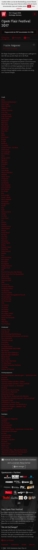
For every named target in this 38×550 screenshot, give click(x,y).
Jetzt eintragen (19, 466)
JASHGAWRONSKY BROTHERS (10, 348)
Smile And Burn (6, 278)
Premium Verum (6, 247)
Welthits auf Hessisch (7, 369)
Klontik (3, 205)
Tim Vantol (4, 307)
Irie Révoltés (5, 183)
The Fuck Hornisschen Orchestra (11, 365)
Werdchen (4, 411)
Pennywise (4, 241)
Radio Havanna (6, 251)
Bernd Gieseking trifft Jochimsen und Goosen (14, 336)
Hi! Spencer (4, 179)
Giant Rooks (5, 170)
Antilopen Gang (6, 114)
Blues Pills (4, 131)
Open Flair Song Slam (8, 439)
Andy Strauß (5, 332)
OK (29, 6)
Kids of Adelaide (6, 199)
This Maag (4, 367)
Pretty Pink (4, 249)
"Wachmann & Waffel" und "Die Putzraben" (14, 452)
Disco (3, 156)
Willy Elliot (4, 322)
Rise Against (5, 264)
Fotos (27, 38)
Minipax (3, 230)
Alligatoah (4, 108)
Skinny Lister (5, 276)
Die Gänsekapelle (6, 425)
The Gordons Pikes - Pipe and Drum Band (14, 450)
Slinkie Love (5, 446)
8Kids (3, 100)
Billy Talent (4, 125)
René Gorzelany (6, 257)
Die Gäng (4, 388)
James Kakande (6, 187)
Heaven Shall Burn (7, 172)
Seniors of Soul (5, 444)
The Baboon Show (7, 288)
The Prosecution (6, 301)
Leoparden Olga (6, 435)
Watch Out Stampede (7, 317)
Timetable (16, 38)
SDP (2, 270)
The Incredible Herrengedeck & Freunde (13, 295)
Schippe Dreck (5, 268)
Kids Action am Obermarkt (9, 392)
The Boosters (5, 290)
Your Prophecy (5, 324)
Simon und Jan (5, 359)
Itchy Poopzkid (5, 185)
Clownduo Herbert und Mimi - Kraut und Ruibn (15, 384)
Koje (2, 208)
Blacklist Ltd (5, 127)
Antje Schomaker (6, 116)
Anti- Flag (4, 112)
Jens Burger (4, 191)
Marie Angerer (5, 228)
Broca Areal (4, 137)
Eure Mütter (4, 342)
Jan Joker (4, 433)
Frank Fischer (5, 344)
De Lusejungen (5, 152)
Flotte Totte (4, 168)
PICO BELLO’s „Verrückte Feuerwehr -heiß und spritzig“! (18, 398)
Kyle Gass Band (6, 212)
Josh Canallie (5, 195)
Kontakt (24, 544)
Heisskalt (4, 174)
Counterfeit (4, 145)
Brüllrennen (4, 379)
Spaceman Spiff (6, 280)
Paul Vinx (4, 239)
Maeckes (4, 224)
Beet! (2, 417)
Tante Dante (5, 284)
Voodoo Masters (6, 315)
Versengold (4, 311)
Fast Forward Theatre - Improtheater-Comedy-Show (17, 429)
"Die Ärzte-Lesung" (7, 340)
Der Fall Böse (5, 154)
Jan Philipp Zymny (6, 346)
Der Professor (5, 423)
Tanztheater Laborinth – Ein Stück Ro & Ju (14, 404)
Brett (2, 133)
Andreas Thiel (5, 330)
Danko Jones (5, 150)
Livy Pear (4, 216)
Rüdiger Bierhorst (6, 266)
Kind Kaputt (4, 201)
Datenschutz (15, 544)
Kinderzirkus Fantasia (7, 394)
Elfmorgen (4, 162)
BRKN (3, 135)
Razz (2, 255)
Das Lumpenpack (6, 338)
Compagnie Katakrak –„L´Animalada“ (12, 386)
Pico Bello (4, 441)
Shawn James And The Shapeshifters (12, 274)
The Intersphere (6, 297)
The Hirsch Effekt (6, 293)
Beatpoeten (4, 121)
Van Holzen (4, 309)
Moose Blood (5, 232)
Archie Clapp (5, 118)
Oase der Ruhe (5, 437)
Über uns (32, 544)
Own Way (4, 237)
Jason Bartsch (5, 189)
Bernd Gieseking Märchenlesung (11, 334)
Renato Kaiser (5, 357)
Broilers (3, 139)
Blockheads (4, 129)
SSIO (2, 282)
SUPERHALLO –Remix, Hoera (10, 402)
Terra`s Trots (5, 448)
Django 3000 (5, 158)
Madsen (3, 222)
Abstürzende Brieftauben (8, 102)
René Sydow (5, 259)
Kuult (2, 210)
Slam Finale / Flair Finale (8, 361)
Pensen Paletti (5, 243)
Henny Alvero (5, 176)
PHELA (3, 245)
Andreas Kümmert (6, 110)
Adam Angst (5, 104)
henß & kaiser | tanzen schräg (10, 390)
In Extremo (4, 181)
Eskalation (4, 164)
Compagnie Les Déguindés (9, 419)
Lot (2, 220)
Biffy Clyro (4, 123)
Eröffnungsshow (6, 427)
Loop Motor (5, 218)
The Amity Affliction (7, 286)
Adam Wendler (5, 106)
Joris (2, 193)
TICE (2, 303)
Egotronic (4, 160)
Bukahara (4, 143)
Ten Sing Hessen (6, 363)
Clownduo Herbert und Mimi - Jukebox (13, 381)
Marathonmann (6, 226)
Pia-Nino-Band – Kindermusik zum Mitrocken (15, 396)
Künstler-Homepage (10, 48)
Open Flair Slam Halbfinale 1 (9, 353)
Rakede (3, 253)
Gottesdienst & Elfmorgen (9, 431)
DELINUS (4, 421)
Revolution (4, 261)
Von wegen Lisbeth (7, 313)
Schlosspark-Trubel (7, 400)
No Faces (4, 235)
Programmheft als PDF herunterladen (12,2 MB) (19, 32)
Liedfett (3, 214)
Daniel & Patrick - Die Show (9, 147)
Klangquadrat (5, 203)
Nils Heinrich (5, 350)
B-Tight (3, 141)
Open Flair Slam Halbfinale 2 (10, 355)
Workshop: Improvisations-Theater (11, 454)
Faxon (3, 166)
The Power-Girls (6, 299)
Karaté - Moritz (5, 197)
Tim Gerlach (5, 305)
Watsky (3, 320)
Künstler (5, 38)
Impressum (4, 544)
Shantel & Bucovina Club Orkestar (11, 272)
